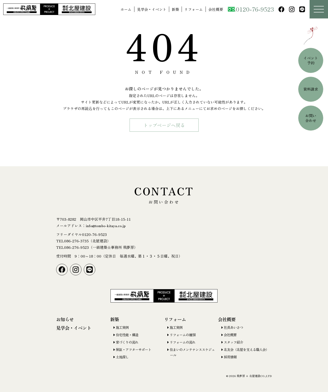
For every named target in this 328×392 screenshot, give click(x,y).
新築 (175, 9)
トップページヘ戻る (164, 125)
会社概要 (215, 9)
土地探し (122, 356)
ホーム (125, 9)
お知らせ (65, 319)
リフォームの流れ (182, 342)
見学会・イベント (151, 9)
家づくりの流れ (127, 342)
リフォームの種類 (182, 334)
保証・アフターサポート (133, 349)
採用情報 (230, 356)
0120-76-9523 (251, 9)
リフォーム (193, 9)
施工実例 (122, 327)
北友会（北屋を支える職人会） (246, 349)
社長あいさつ (233, 327)
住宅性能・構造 (127, 334)
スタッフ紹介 (233, 342)
